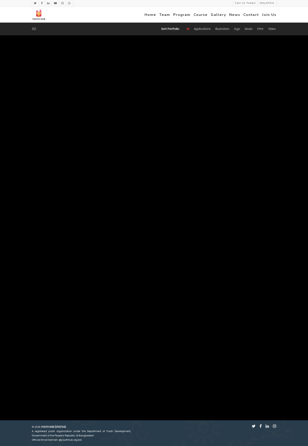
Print (260, 28)
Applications (202, 28)
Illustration (222, 28)
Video (272, 28)
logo (237, 28)
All (187, 28)
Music (249, 28)
